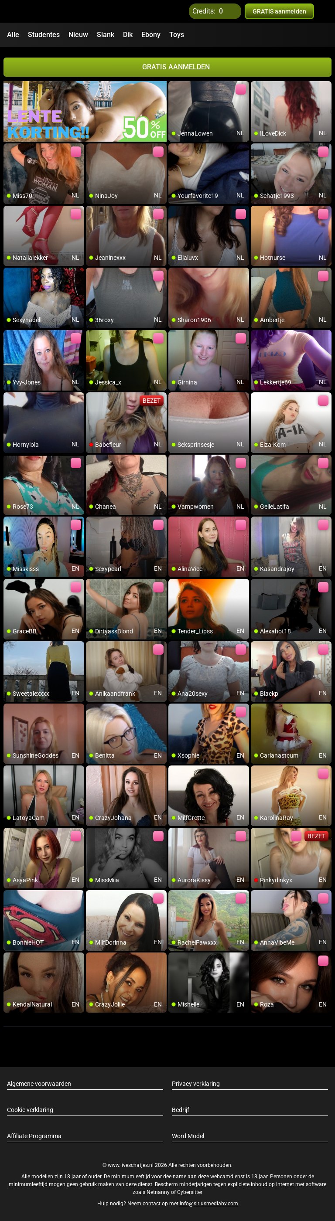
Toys (176, 35)
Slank (105, 35)
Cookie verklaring (30, 1108)
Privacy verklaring (196, 1082)
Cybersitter (189, 1192)
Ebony (151, 35)
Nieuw (78, 35)
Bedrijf (180, 1108)
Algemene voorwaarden (39, 1082)
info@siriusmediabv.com (209, 1203)
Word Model (188, 1135)
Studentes (44, 35)
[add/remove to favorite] (175, 87)
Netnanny (159, 1192)
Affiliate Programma (34, 1135)
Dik (128, 35)
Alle (13, 35)
